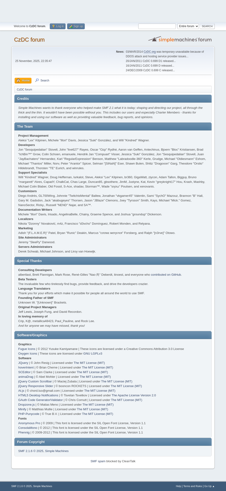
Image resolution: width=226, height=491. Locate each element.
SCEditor (24, 372)
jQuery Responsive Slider (35, 386)
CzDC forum (29, 39)
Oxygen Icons (27, 353)
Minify (22, 409)
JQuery (23, 363)
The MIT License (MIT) (89, 363)
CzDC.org (150, 51)
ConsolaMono (27, 428)
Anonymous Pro (29, 423)
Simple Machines (57, 451)
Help (178, 486)
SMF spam (98, 461)
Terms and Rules (192, 486)
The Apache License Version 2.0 (134, 395)
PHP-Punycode (28, 414)
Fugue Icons (26, 349)
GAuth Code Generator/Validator (40, 400)
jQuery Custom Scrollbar (35, 381)
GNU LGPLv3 (92, 353)
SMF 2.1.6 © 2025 (30, 451)
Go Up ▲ (209, 486)
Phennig (24, 432)
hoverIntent (26, 367)
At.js (21, 390)
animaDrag (25, 376)
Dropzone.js (26, 404)
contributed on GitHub (166, 274)
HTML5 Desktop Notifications (38, 395)
